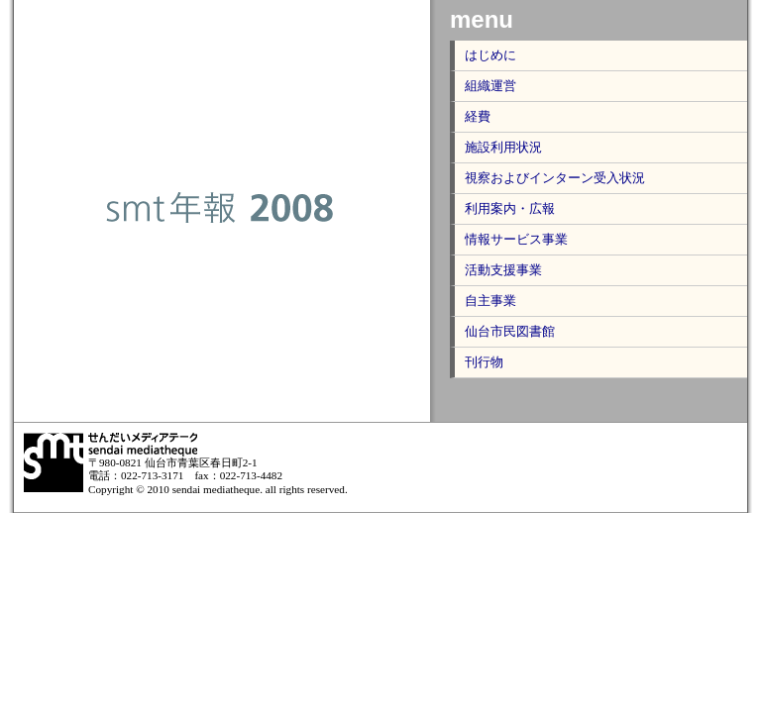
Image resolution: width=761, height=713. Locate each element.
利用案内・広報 (510, 208)
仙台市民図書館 (510, 331)
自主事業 (490, 300)
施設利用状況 (503, 147)
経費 (477, 116)
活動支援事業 (503, 269)
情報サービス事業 (516, 239)
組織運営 (490, 85)
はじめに (490, 55)
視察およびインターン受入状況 (555, 177)
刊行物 (484, 362)
